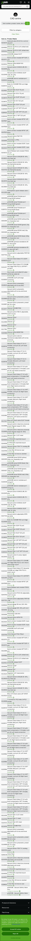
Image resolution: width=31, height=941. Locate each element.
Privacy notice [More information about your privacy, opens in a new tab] (16, 924)
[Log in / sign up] (25, 2)
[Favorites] (21, 2)
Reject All (15, 933)
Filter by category (15, 30)
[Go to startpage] (4, 2)
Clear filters (15, 34)
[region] (15, 928)
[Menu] (29, 2)
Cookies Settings (15, 938)
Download (10, 44)
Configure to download (13, 891)
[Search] (28, 6)
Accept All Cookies (15, 929)
